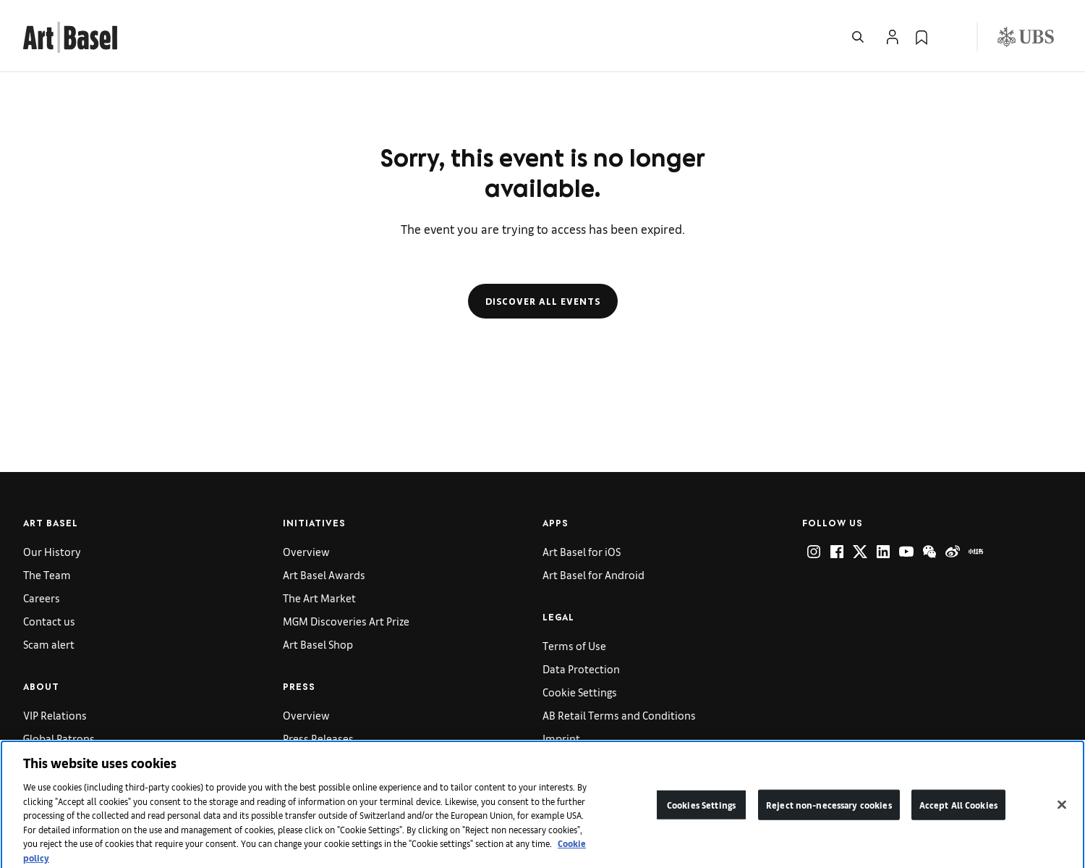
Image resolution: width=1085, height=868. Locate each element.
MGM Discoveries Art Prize (346, 621)
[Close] (1062, 817)
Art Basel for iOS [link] (581, 551)
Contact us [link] (49, 621)
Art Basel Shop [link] (318, 644)
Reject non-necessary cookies (829, 817)
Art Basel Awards (324, 574)
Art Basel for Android (593, 574)
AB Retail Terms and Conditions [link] (619, 715)
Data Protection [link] (581, 668)
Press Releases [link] (318, 738)
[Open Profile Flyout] (892, 36)
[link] (70, 35)
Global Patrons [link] (59, 738)
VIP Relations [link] (55, 715)
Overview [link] (306, 551)
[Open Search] (857, 36)
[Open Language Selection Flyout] (950, 36)
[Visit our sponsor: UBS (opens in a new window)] (1026, 37)
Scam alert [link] (49, 644)
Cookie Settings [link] (579, 692)
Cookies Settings (701, 817)
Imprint (561, 738)
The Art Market (319, 597)
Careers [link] (41, 597)
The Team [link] (47, 574)
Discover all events (542, 301)
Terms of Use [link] (574, 645)
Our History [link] (52, 551)
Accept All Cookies (958, 817)
